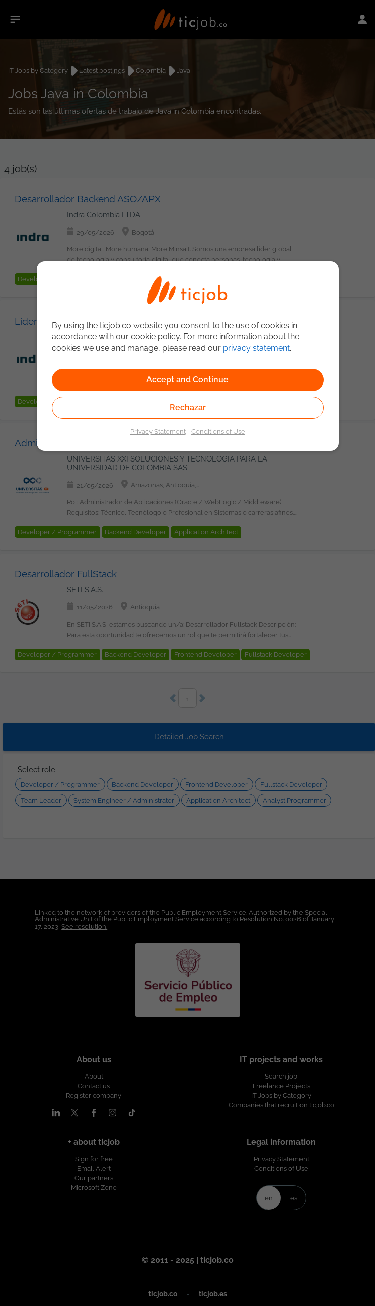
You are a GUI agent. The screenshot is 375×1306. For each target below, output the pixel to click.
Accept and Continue (187, 380)
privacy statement (256, 348)
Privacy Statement (158, 431)
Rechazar (188, 407)
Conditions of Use (218, 431)
